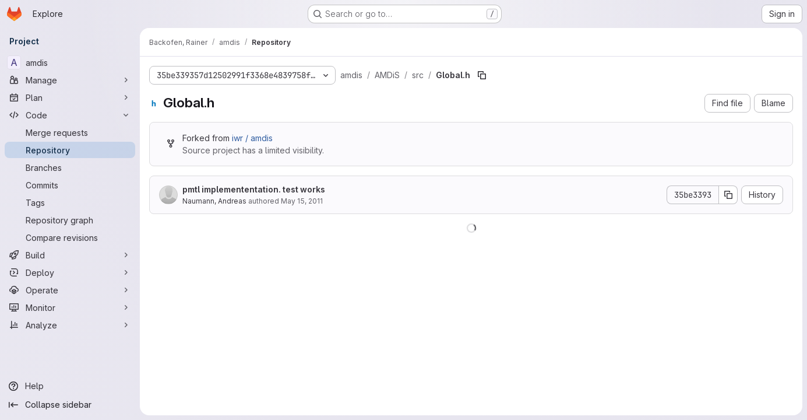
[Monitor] (70, 307)
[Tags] (70, 202)
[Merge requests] (70, 132)
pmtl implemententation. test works (253, 189)
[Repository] (70, 150)
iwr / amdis (252, 138)
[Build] (70, 255)
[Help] (70, 386)
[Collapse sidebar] (70, 405)
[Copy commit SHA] (728, 195)
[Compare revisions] (70, 237)
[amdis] (70, 62)
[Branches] (70, 167)
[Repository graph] (70, 220)
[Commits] (70, 185)
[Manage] (70, 80)
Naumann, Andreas (214, 201)
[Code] (70, 115)
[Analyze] (70, 325)
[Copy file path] (482, 75)
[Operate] (70, 290)
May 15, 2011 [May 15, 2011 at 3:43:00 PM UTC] (302, 201)
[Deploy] (70, 272)
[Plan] (70, 97)
